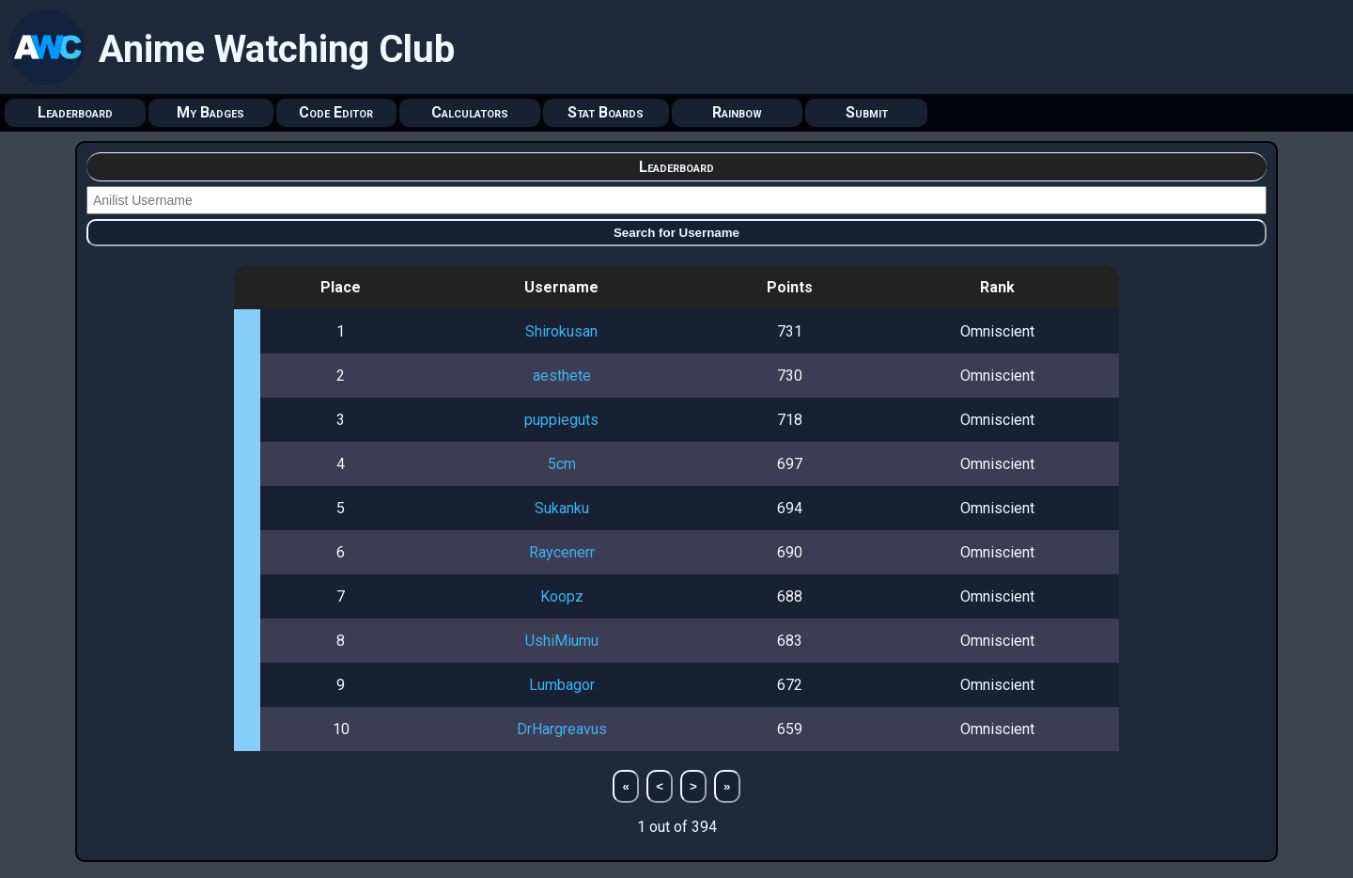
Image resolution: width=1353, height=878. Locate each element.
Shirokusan (561, 331)
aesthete (562, 375)
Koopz (561, 596)
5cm (562, 464)
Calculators (469, 112)
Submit (867, 112)
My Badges (210, 112)
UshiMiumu (562, 641)
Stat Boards (606, 112)
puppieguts (561, 420)
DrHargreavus (562, 729)
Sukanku (562, 508)
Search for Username (676, 233)
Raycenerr (562, 552)
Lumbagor (562, 685)
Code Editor (336, 112)
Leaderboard (75, 112)
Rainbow (737, 112)
